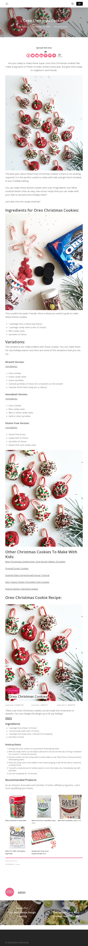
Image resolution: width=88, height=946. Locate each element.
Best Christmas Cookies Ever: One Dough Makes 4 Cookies (35, 561)
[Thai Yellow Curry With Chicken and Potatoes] (66, 912)
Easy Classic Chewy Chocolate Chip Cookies (27, 582)
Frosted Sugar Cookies (17, 568)
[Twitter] (33, 53)
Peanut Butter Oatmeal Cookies (21, 588)
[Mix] (50, 53)
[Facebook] (28, 53)
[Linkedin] (41, 53)
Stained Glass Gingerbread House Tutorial (27, 575)
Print (8, 718)
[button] (79, 4)
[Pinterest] (45, 53)
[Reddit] (37, 53)
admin (24, 26)
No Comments (61, 26)
